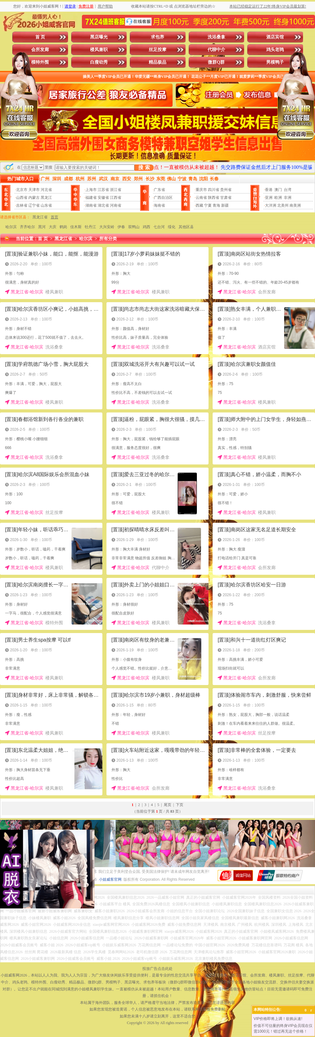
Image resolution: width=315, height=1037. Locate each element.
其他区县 (186, 227)
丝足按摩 (157, 49)
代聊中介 (216, 49)
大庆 (52, 227)
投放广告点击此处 (157, 968)
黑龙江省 (40, 217)
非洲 (287, 197)
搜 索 (144, 167)
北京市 (21, 189)
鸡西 (146, 227)
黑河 (42, 227)
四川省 (213, 189)
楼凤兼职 (99, 49)
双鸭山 (134, 227)
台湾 (287, 189)
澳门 (278, 189)
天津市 (34, 189)
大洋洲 (270, 205)
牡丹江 (90, 227)
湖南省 (91, 205)
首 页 (40, 37)
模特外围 (40, 62)
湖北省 (103, 205)
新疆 (225, 205)
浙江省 (115, 189)
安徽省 (103, 197)
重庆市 (201, 189)
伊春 (121, 227)
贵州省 (226, 189)
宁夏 (208, 205)
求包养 (157, 37)
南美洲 (295, 205)
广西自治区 (163, 197)
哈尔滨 (11, 227)
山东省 (46, 205)
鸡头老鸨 (275, 49)
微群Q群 (216, 62)
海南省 (159, 205)
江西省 (115, 197)
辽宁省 (34, 205)
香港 (268, 189)
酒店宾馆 (275, 37)
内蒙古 (34, 197)
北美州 (283, 205)
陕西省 (213, 197)
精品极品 (157, 62)
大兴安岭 (106, 227)
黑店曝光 (99, 37)
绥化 (171, 227)
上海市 (91, 189)
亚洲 (268, 197)
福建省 (91, 197)
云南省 (201, 197)
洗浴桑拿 (216, 37)
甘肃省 (226, 197)
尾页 (167, 805)
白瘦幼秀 (99, 62)
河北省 (46, 189)
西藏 (199, 205)
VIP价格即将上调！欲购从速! (278, 1019)
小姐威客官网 (110, 879)
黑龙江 (46, 197)
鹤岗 (63, 227)
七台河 (159, 227)
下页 (179, 805)
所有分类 (108, 238)
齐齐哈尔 (27, 227)
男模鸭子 (275, 62)
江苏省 (103, 189)
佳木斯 (76, 227)
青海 (216, 205)
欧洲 (278, 197)
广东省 (159, 189)
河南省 (115, 205)
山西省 (21, 197)
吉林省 (21, 205)
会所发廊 (40, 49)
